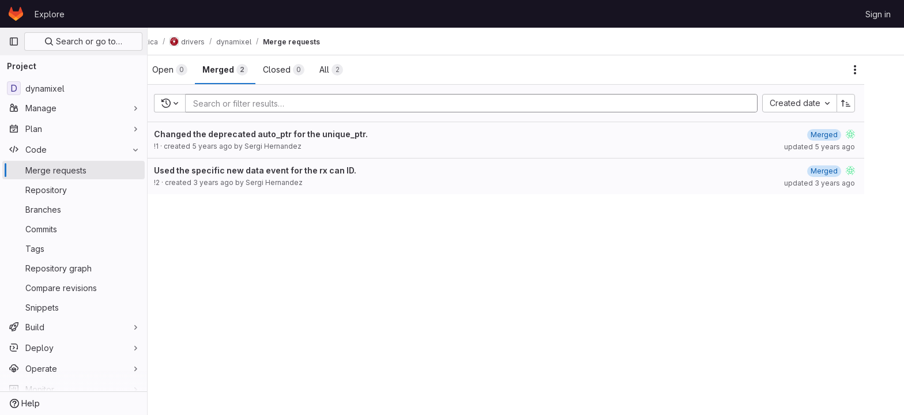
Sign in (878, 14)
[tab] (191, 69)
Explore (50, 14)
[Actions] (876, 70)
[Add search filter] (496, 103)
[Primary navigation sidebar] (14, 41)
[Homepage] (15, 14)
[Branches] (73, 209)
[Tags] (73, 248)
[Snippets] (73, 307)
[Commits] (73, 229)
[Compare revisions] (73, 287)
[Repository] (73, 189)
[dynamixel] (73, 88)
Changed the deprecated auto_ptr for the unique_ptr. (282, 134)
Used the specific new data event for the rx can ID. (276, 170)
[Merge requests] (73, 170)
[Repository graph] (73, 268)
